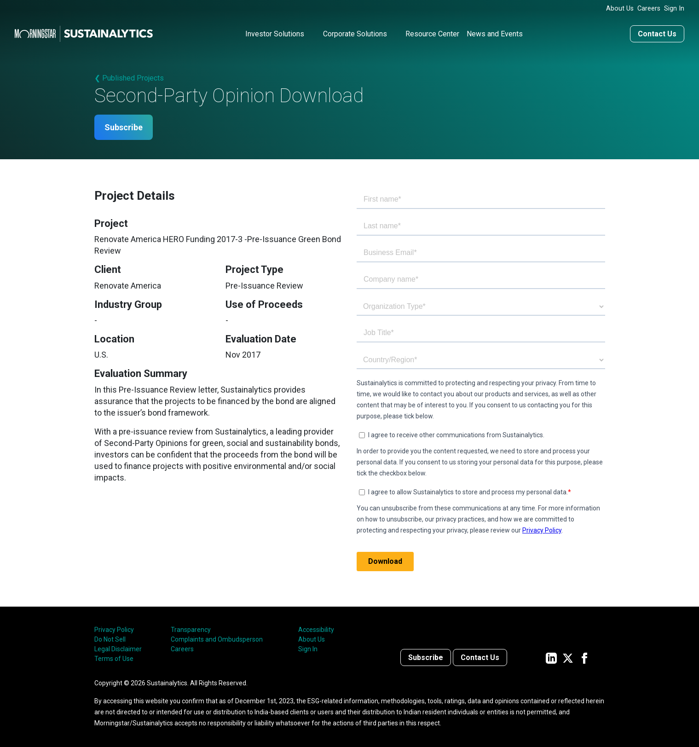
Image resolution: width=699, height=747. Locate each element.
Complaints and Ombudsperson (217, 639)
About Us (620, 8)
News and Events (495, 33)
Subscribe (123, 127)
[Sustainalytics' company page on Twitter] (567, 657)
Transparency (191, 629)
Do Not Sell (110, 639)
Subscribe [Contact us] (425, 657)
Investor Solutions (274, 33)
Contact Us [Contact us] (657, 33)
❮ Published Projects (129, 78)
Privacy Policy (114, 629)
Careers (648, 8)
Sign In (674, 8)
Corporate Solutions (355, 33)
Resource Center (432, 33)
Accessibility (316, 629)
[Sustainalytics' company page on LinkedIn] (551, 657)
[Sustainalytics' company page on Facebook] (584, 657)
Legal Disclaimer (118, 649)
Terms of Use (113, 658)
